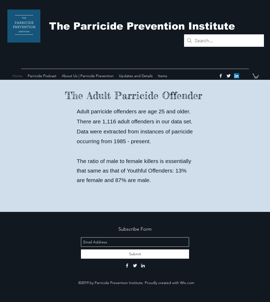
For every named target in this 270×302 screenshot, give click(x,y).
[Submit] (135, 254)
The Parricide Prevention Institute (142, 26)
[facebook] (220, 75)
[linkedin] (143, 265)
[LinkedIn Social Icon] (236, 75)
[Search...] (224, 40)
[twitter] (228, 75)
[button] (255, 75)
